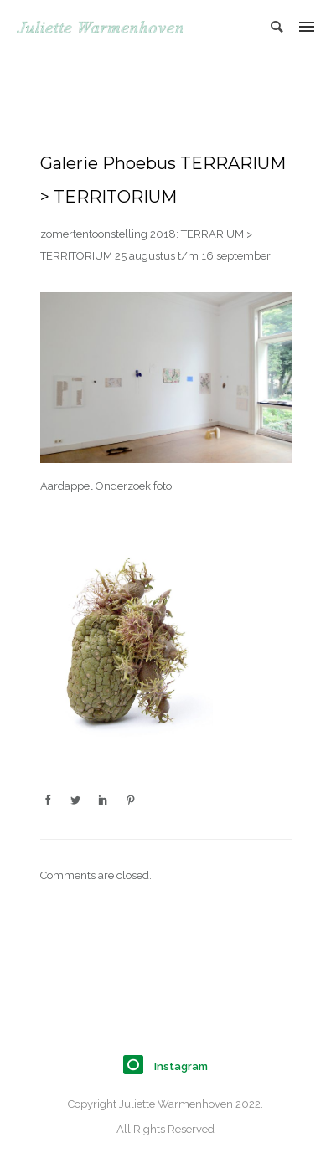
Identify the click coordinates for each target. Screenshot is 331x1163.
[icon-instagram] (137, 1065)
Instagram (181, 1066)
